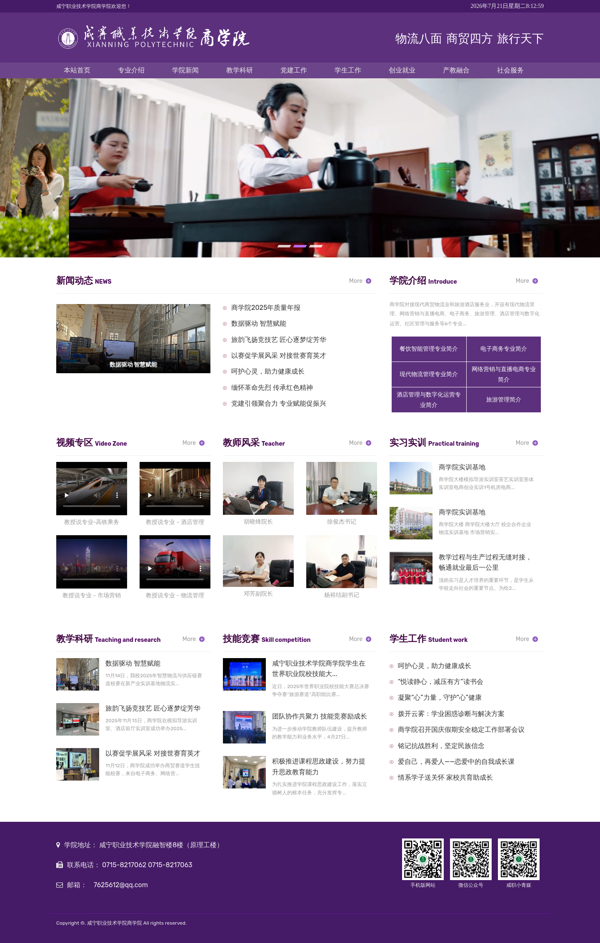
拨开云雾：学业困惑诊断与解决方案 (451, 714)
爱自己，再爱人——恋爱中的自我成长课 (456, 762)
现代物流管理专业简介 (429, 374)
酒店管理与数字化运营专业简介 (429, 400)
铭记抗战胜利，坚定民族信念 (441, 746)
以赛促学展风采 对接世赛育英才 (278, 355)
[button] (284, 246)
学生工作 (348, 70)
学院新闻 (185, 70)
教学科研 (239, 70)
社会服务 (510, 70)
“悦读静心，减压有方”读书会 (440, 682)
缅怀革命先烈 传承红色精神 (272, 388)
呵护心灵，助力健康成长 (268, 371)
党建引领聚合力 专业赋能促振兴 (278, 403)
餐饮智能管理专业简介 (429, 348)
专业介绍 (131, 70)
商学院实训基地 (462, 467)
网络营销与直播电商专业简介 (504, 374)
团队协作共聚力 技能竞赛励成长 (319, 716)
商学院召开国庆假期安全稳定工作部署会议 (461, 729)
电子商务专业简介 (503, 348)
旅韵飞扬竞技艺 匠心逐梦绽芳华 (278, 340)
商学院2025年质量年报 (265, 308)
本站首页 (77, 70)
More (355, 280)
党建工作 (293, 70)
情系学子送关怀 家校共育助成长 (445, 777)
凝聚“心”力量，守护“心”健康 (440, 697)
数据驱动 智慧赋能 (258, 323)
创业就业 (402, 70)
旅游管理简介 (503, 399)
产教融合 (456, 70)
